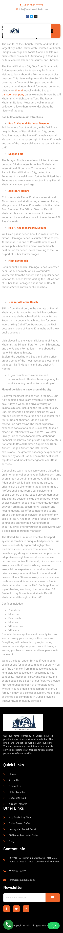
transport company (13, 95)
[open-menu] (53, 31)
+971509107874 (33, 5)
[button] (54, 925)
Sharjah (19, 91)
